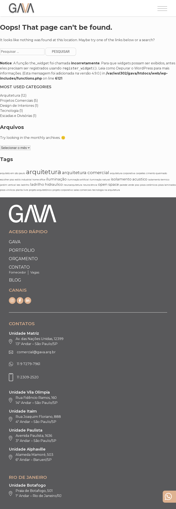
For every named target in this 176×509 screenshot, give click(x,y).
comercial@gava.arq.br (36, 352)
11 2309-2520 (28, 377)
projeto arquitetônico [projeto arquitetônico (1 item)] (40, 190)
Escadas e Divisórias (16, 116)
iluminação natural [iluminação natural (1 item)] (100, 179)
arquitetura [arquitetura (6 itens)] (43, 172)
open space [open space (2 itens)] (108, 184)
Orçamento (23, 258)
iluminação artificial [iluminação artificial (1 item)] (78, 179)
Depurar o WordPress (134, 68)
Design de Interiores (17, 106)
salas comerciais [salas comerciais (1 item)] (82, 190)
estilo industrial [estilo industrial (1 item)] (23, 179)
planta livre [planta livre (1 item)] (22, 190)
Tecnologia (9, 111)
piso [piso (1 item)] (137, 185)
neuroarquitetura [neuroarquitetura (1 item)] (73, 185)
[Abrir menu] (162, 9)
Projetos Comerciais (16, 101)
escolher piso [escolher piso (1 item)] (7, 179)
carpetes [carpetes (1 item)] (140, 173)
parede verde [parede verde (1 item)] (127, 185)
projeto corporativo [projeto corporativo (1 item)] (62, 190)
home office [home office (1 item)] (38, 179)
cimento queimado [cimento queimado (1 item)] (156, 173)
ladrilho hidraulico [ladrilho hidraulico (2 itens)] (46, 184)
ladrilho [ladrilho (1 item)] (25, 185)
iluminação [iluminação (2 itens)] (56, 179)
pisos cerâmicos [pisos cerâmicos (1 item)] (148, 185)
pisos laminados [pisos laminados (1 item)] (167, 185)
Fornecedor (17, 272)
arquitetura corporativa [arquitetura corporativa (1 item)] (122, 173)
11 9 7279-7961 (28, 364)
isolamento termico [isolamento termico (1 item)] (158, 179)
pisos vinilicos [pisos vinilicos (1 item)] (7, 190)
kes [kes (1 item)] (18, 185)
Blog (15, 280)
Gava (14, 241)
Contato (19, 267)
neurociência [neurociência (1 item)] (90, 185)
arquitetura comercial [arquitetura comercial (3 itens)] (85, 172)
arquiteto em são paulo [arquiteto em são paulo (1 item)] (12, 173)
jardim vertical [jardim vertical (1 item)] (8, 185)
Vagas (34, 272)
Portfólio (22, 250)
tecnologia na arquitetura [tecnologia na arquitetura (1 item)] (106, 190)
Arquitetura (10, 95)
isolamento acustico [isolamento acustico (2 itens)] (129, 179)
